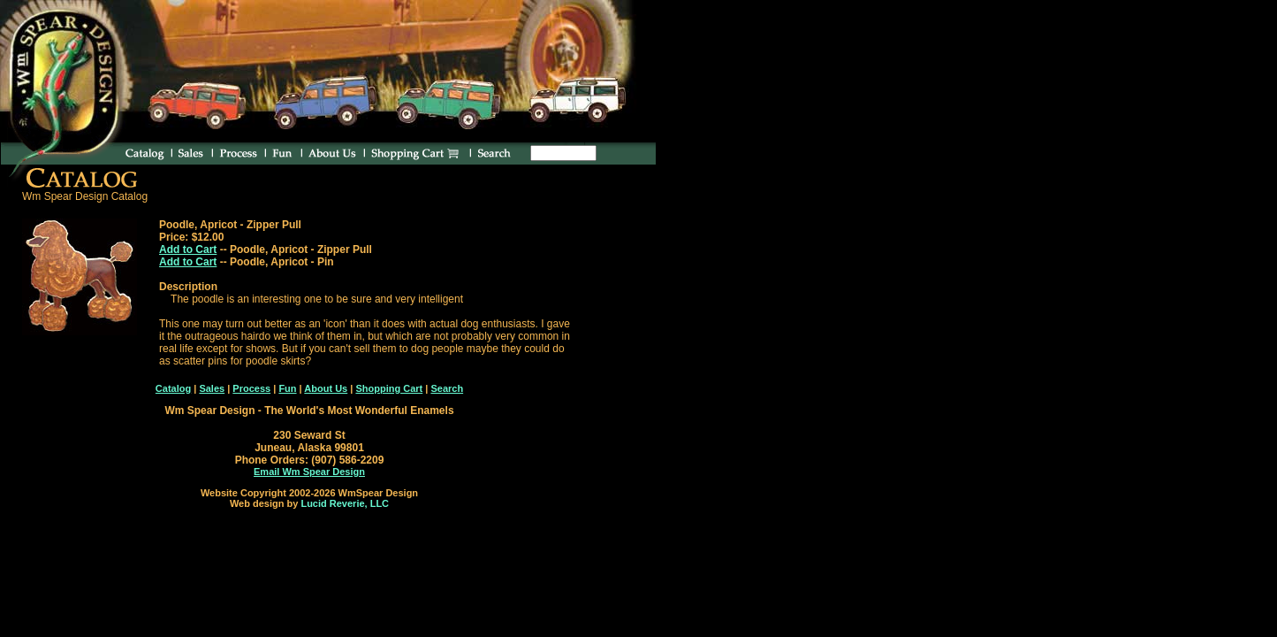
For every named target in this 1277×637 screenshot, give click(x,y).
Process (251, 388)
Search (446, 388)
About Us (325, 388)
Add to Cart (188, 249)
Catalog (173, 388)
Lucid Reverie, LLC (344, 503)
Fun (287, 388)
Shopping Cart (388, 388)
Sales (211, 388)
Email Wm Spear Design (309, 471)
